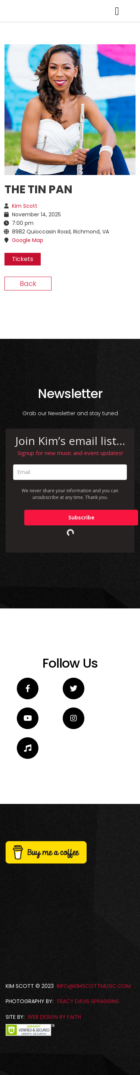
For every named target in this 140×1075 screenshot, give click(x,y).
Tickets (22, 417)
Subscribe (81, 675)
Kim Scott (24, 364)
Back (28, 441)
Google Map (27, 398)
